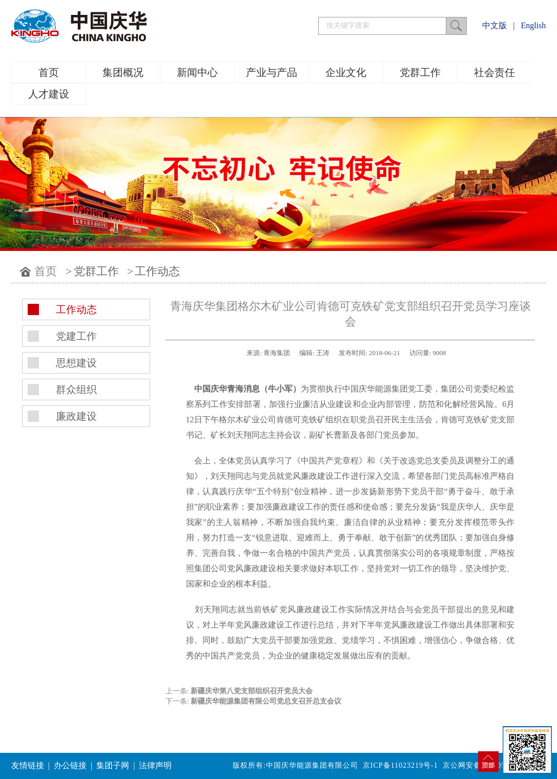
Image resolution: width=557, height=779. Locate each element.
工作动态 (157, 271)
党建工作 (76, 336)
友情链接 (27, 765)
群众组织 (76, 389)
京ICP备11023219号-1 (400, 765)
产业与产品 (271, 72)
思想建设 (76, 362)
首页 (48, 72)
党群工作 (420, 72)
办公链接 (70, 765)
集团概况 (122, 72)
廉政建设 (76, 416)
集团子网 (112, 765)
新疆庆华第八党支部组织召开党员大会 (252, 691)
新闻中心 (197, 72)
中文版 (494, 25)
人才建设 (48, 94)
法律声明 (155, 765)
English (533, 25)
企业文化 (345, 72)
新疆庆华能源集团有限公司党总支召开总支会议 (266, 701)
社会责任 (494, 72)
